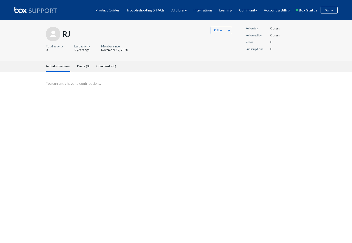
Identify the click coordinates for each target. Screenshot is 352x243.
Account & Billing (277, 10)
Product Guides (107, 10)
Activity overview (58, 66)
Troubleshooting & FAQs (145, 10)
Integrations (203, 10)
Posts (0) (83, 66)
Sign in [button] (329, 10)
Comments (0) (106, 66)
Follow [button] (218, 30)
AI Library (179, 10)
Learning (225, 10)
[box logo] (35, 10)
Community (248, 10)
